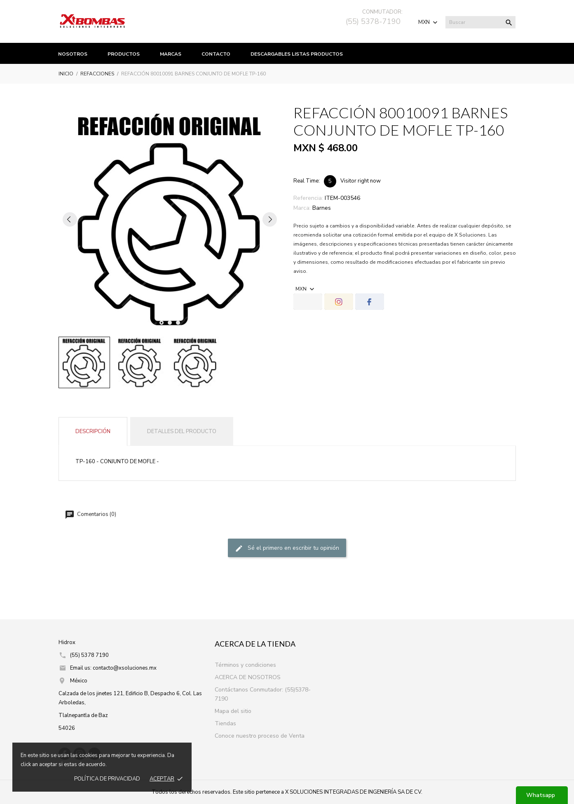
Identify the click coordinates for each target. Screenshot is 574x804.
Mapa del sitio (233, 711)
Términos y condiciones (245, 665)
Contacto (215, 54)
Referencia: (308, 198)
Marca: (302, 208)
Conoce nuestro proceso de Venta (260, 736)
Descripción (92, 431)
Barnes (321, 208)
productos (124, 54)
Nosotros (72, 54)
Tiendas (225, 723)
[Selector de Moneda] (428, 22)
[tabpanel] (170, 219)
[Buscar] (480, 22)
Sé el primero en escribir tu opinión (287, 548)
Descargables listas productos (297, 54)
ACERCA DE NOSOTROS (248, 677)
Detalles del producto (181, 431)
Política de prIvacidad (107, 779)
